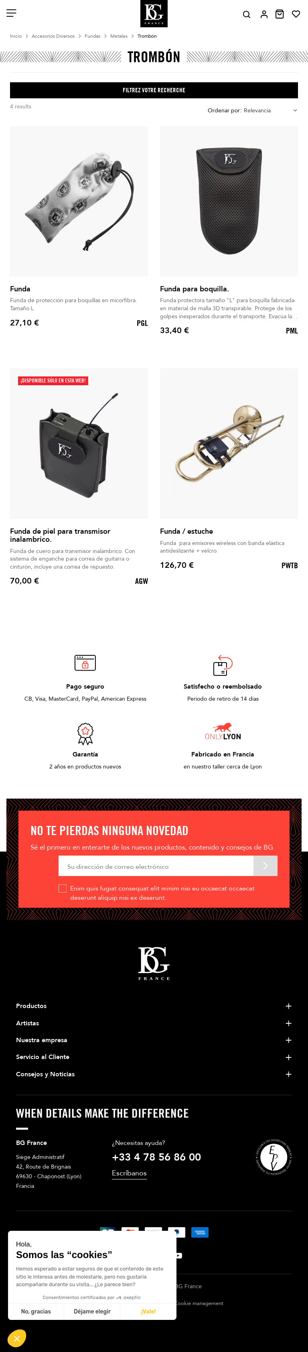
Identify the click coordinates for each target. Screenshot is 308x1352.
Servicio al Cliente (42, 1057)
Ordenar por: (224, 110)
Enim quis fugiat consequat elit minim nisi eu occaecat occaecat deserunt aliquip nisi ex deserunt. (162, 893)
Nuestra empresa (41, 1040)
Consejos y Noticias (45, 1074)
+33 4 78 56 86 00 (156, 1157)
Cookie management (198, 1303)
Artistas (27, 1023)
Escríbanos (129, 1173)
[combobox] (271, 111)
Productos (31, 1006)
